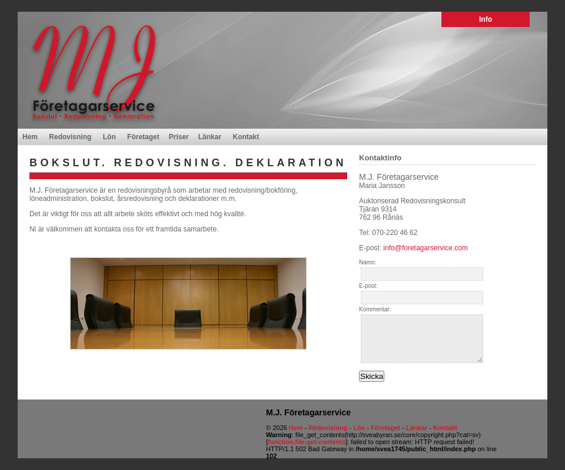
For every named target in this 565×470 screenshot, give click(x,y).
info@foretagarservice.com (425, 248)
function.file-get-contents (306, 441)
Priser (179, 137)
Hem (30, 137)
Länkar (209, 137)
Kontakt (245, 137)
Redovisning (70, 137)
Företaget (143, 137)
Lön (109, 137)
